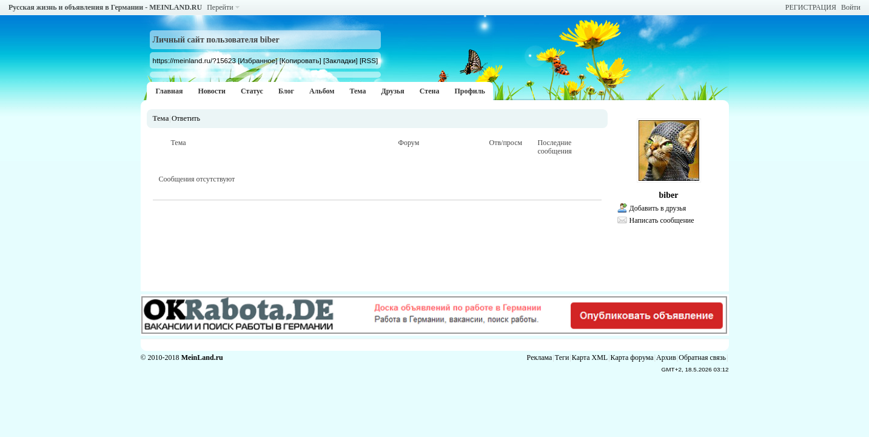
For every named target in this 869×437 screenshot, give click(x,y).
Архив (666, 357)
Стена (430, 91)
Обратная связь (702, 357)
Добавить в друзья (657, 208)
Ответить (186, 118)
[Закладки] (340, 60)
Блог (286, 91)
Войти (851, 7)
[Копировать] (300, 60)
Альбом (322, 91)
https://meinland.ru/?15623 (194, 60)
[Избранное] (257, 60)
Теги (562, 357)
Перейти (220, 7)
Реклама (539, 357)
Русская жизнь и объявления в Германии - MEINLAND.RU (105, 7)
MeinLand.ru (202, 357)
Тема (357, 91)
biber (669, 195)
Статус (252, 91)
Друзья (392, 91)
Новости (212, 91)
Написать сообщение (661, 220)
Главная (169, 91)
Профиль (469, 91)
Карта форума (632, 357)
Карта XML (590, 357)
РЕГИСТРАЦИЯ (810, 7)
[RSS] (369, 60)
